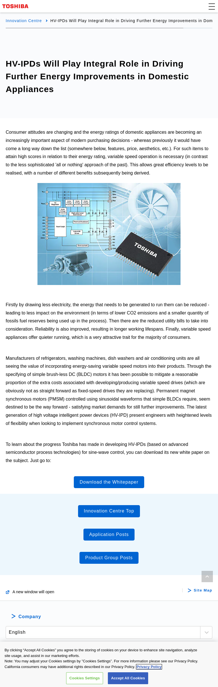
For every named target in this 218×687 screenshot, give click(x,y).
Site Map (203, 590)
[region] (109, 664)
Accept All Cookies (128, 678)
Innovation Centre (24, 20)
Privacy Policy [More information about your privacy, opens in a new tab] (149, 667)
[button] (212, 6)
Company (29, 616)
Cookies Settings (84, 678)
